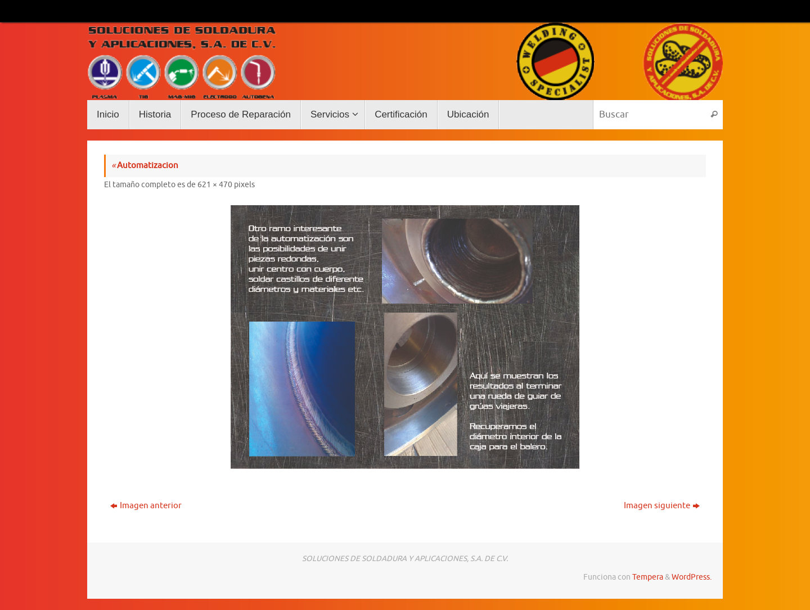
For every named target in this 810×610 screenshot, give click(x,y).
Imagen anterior (146, 505)
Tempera (647, 577)
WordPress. (692, 577)
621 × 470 (214, 184)
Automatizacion (144, 165)
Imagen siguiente (662, 505)
